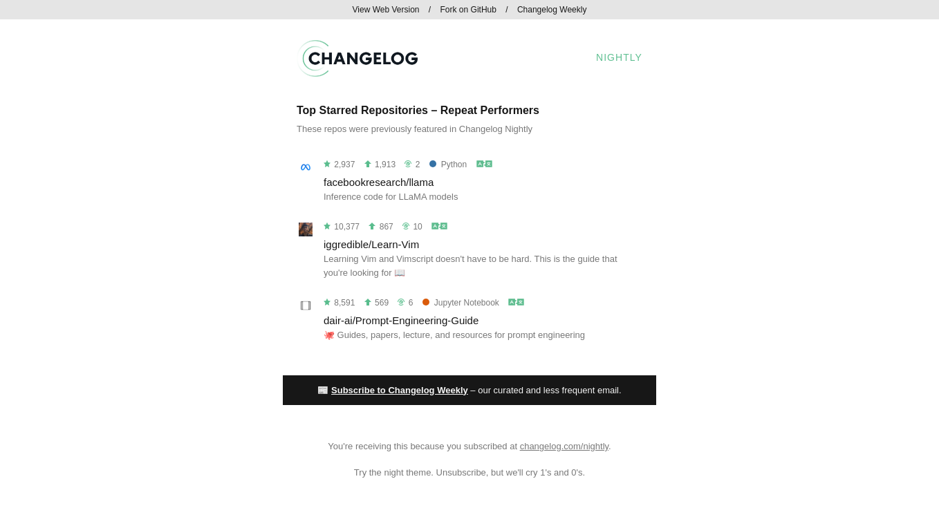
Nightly (619, 57)
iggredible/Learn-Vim (371, 244)
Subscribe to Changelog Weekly (399, 390)
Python (448, 164)
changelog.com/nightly (564, 446)
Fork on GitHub (468, 10)
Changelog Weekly (552, 10)
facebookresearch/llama (379, 182)
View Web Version (386, 10)
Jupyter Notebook (460, 303)
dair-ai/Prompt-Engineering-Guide (401, 320)
